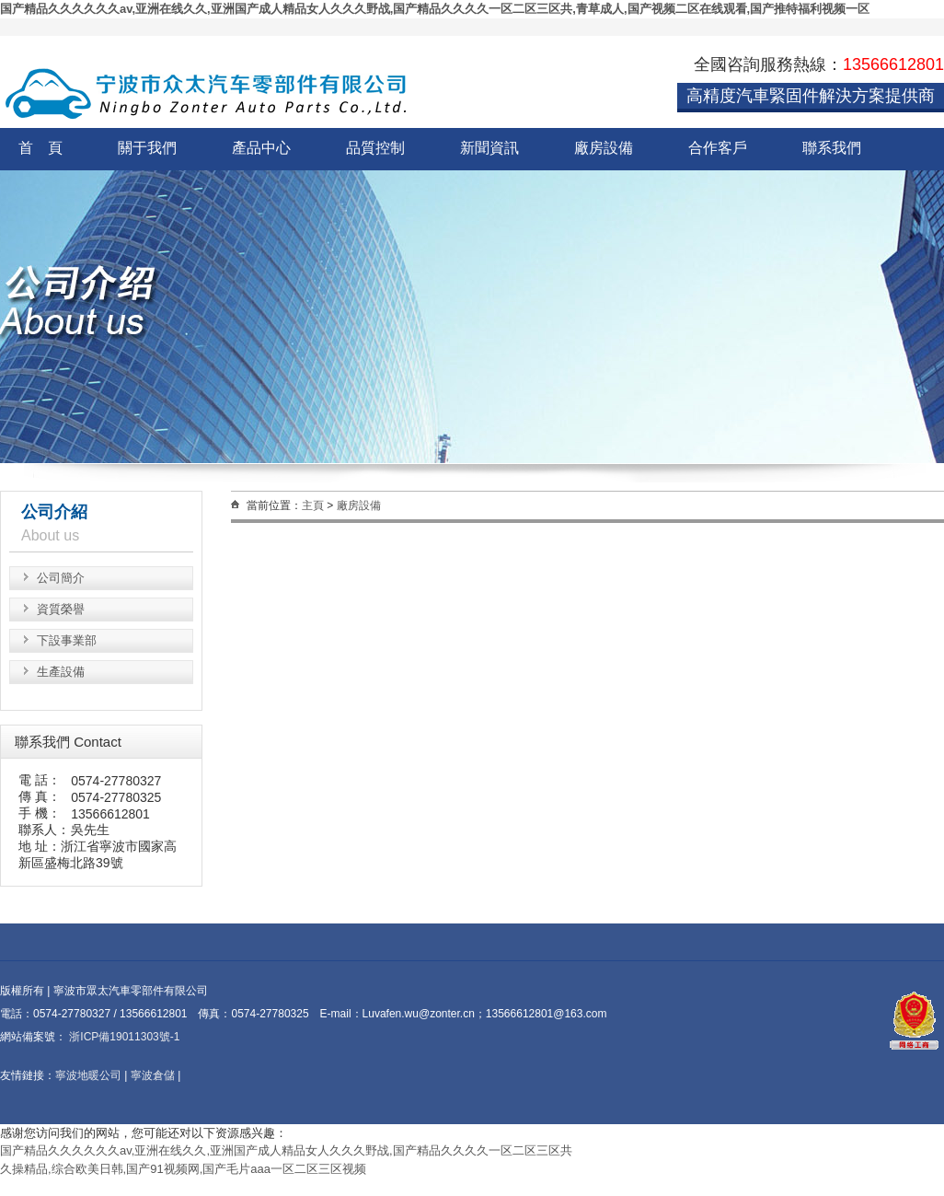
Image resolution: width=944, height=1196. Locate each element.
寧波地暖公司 (88, 1075)
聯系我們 (831, 148)
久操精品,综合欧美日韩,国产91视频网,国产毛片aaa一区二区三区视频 (183, 1169)
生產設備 (61, 672)
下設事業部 (67, 640)
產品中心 (261, 148)
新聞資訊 (489, 148)
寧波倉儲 (153, 1075)
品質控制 (375, 148)
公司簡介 (61, 578)
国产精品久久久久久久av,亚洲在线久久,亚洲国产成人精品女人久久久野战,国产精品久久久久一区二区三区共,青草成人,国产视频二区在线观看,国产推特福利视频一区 (434, 9)
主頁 (313, 505)
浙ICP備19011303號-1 (122, 1036)
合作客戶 (717, 148)
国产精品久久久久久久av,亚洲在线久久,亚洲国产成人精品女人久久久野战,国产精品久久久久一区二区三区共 (286, 1150)
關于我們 (147, 148)
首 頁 (40, 148)
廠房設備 (603, 148)
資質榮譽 (61, 609)
